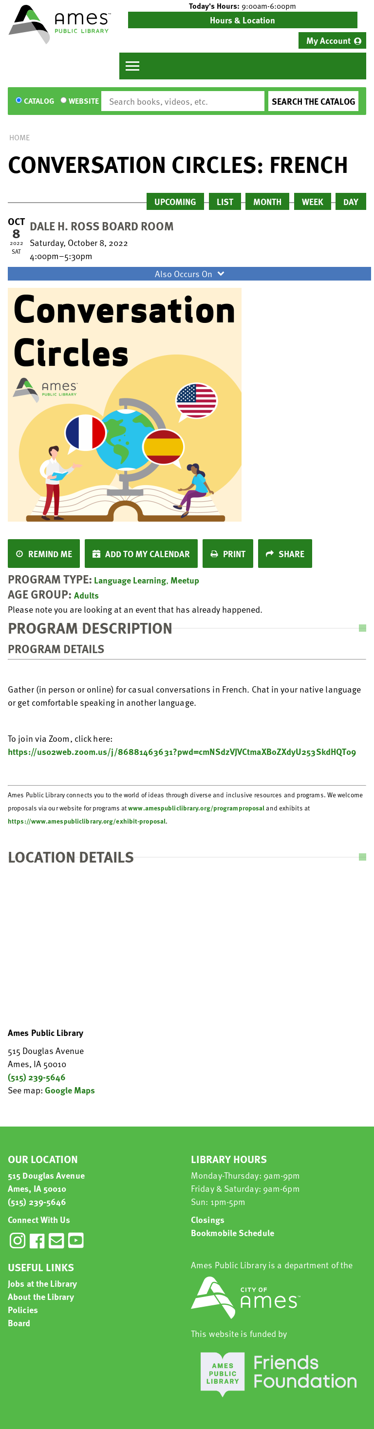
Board (19, 1322)
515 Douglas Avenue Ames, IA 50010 (46, 1181)
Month (267, 201)
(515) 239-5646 (37, 1076)
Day (350, 201)
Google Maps (70, 1089)
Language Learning (130, 579)
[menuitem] (332, 40)
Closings (207, 1219)
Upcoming (175, 201)
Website (84, 101)
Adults (86, 595)
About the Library (41, 1296)
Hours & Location (242, 19)
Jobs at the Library (42, 1283)
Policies (23, 1309)
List (225, 201)
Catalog (39, 101)
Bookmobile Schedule (232, 1232)
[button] (242, 6)
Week (312, 201)
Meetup (184, 579)
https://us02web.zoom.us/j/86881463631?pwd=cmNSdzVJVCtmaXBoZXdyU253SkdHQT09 (182, 751)
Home (19, 137)
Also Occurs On (191, 273)
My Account (328, 40)
